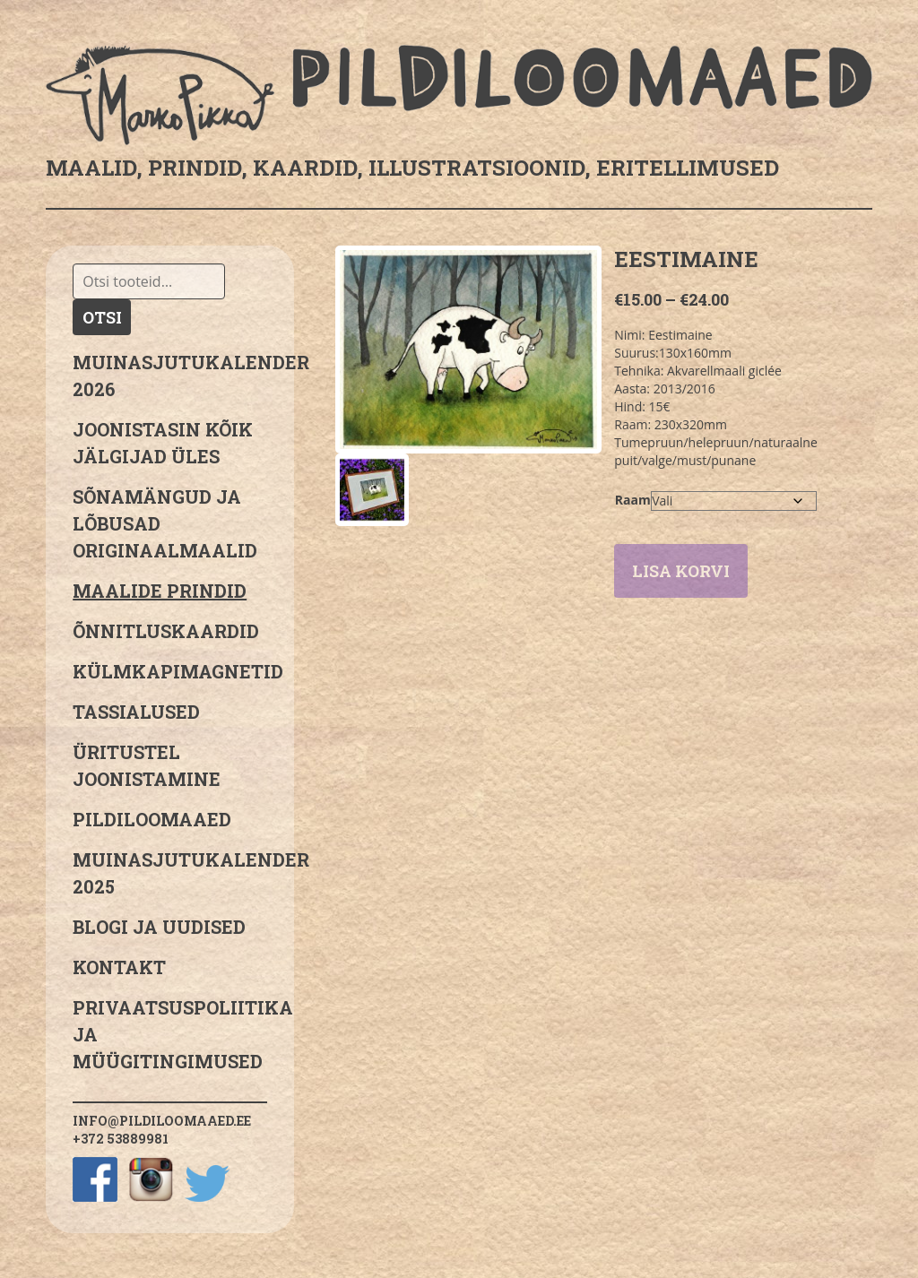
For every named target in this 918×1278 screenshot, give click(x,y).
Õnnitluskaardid (166, 631)
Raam (633, 499)
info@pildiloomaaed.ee (162, 1120)
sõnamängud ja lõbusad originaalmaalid (165, 523)
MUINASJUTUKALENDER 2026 (169, 375)
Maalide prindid (160, 590)
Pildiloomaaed (152, 819)
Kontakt (119, 967)
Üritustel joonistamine (147, 765)
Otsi (102, 317)
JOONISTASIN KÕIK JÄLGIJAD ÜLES (163, 443)
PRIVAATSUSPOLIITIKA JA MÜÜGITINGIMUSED (169, 1034)
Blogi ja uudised (159, 926)
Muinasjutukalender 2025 (169, 873)
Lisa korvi (681, 571)
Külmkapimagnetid (169, 671)
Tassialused (136, 711)
